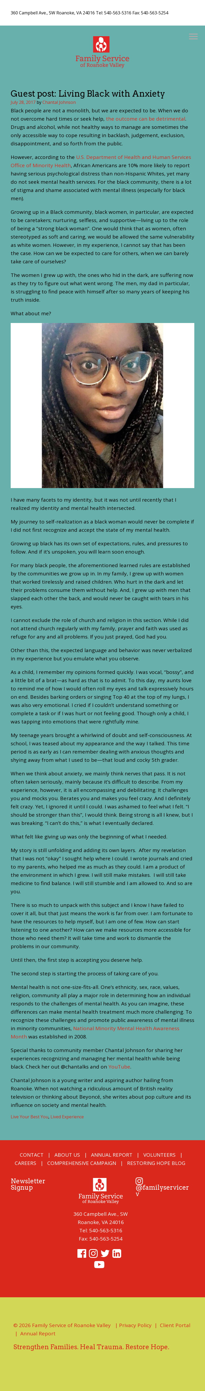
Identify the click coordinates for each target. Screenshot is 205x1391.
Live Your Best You (29, 1117)
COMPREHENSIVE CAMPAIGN (81, 1163)
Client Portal (175, 1325)
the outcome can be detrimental (145, 118)
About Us (67, 1154)
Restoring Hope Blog (156, 1163)
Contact (32, 1154)
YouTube (119, 1066)
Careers (25, 1163)
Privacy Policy (135, 1325)
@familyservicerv (162, 1188)
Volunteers (159, 1154)
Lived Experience (67, 1117)
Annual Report (111, 1154)
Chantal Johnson (59, 102)
